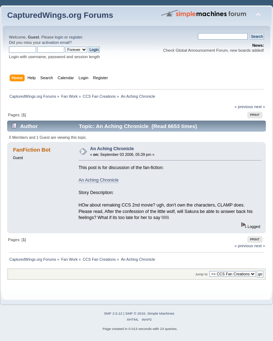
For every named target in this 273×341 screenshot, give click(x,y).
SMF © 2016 (135, 313)
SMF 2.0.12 (113, 313)
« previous (243, 107)
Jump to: (201, 274)
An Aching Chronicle (112, 148)
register (75, 37)
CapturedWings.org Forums (60, 15)
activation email (55, 42)
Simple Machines (160, 313)
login (59, 37)
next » (259, 107)
